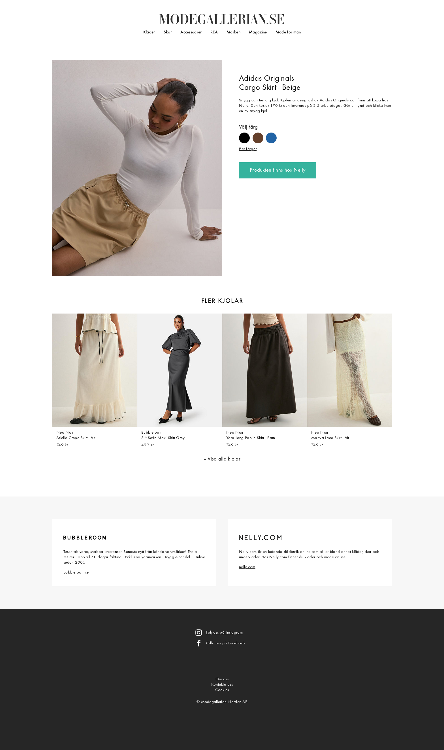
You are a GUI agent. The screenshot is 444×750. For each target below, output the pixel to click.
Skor (168, 32)
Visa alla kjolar (224, 459)
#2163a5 (271, 135)
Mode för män (288, 32)
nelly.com (247, 567)
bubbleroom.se (76, 572)
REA (214, 32)
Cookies (222, 690)
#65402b (258, 135)
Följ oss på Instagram (224, 632)
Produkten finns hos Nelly (278, 170)
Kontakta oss (222, 685)
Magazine (258, 32)
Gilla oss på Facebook (225, 643)
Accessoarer (191, 32)
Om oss (222, 679)
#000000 (244, 135)
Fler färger (248, 149)
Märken (233, 32)
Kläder (149, 32)
